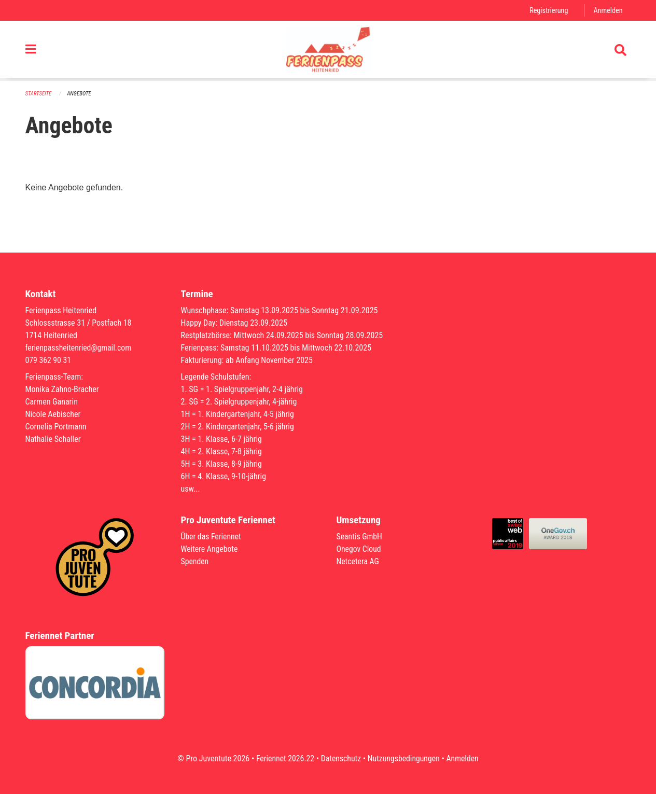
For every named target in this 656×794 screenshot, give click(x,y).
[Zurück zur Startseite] (328, 51)
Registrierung (547, 10)
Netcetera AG (358, 561)
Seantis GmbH (360, 536)
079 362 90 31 (48, 360)
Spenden (195, 561)
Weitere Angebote (210, 549)
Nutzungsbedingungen (404, 758)
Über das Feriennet (211, 536)
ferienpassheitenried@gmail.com (79, 348)
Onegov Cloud (359, 549)
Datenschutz (340, 758)
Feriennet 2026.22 (283, 758)
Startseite (38, 93)
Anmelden (607, 10)
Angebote (79, 93)
